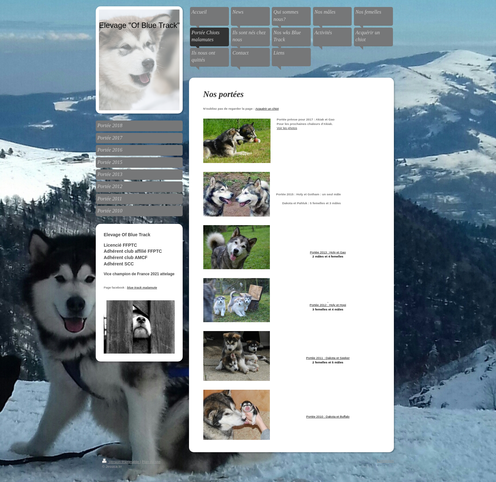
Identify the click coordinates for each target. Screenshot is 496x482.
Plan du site (151, 462)
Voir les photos (287, 128)
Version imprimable (121, 462)
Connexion (385, 461)
